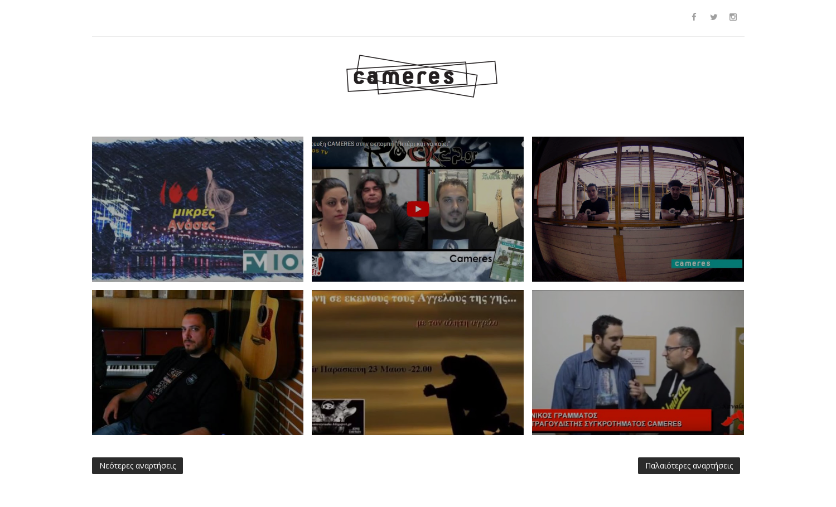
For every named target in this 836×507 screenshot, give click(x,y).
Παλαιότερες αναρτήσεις (689, 465)
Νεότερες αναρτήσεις (137, 465)
